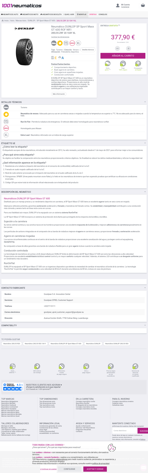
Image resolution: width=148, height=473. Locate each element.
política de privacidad (100, 463)
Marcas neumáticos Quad (10, 416)
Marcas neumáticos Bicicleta (11, 414)
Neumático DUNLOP (93, 344)
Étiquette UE (8, 143)
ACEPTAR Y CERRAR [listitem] (95, 469)
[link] (9, 14)
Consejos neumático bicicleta (86, 409)
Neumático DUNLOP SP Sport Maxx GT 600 (66, 344)
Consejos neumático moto (85, 407)
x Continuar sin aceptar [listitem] (48, 469)
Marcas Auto (21, 21)
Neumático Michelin (8, 403)
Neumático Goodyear (8, 409)
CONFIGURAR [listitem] (69, 469)
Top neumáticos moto (47, 407)
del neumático (16, 192)
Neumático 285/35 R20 (11, 344)
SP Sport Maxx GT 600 (46, 21)
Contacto (79, 431)
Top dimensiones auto (47, 401)
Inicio (6, 21)
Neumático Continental (9, 407)
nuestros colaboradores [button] (57, 459)
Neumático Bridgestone (9, 401)
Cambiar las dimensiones (60, 37)
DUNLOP (32, 21)
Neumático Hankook (8, 405)
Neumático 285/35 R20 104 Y (35, 344)
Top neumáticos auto (46, 405)
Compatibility (9, 325)
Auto (12, 21)
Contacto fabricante (13, 288)
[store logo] (22, 5)
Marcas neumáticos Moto (10, 412)
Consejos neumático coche (85, 401)
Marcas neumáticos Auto (10, 411)
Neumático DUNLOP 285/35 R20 (116, 344)
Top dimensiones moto (47, 403)
